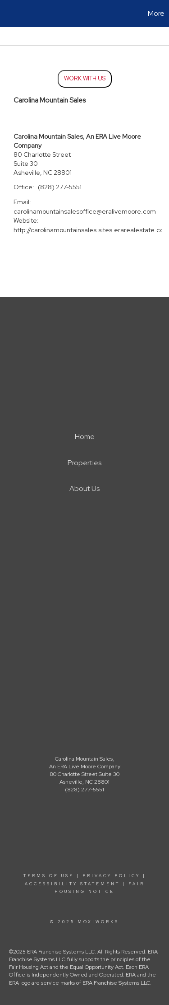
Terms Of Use (48, 876)
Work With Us (84, 78)
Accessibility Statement (72, 884)
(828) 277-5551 (60, 187)
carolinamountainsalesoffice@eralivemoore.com (85, 211)
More (156, 13)
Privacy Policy (111, 876)
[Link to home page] (8, 13)
